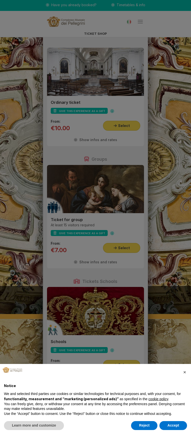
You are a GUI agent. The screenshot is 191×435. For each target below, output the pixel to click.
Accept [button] (173, 425)
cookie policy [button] (158, 399)
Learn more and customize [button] (34, 425)
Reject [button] (144, 425)
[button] (185, 372)
